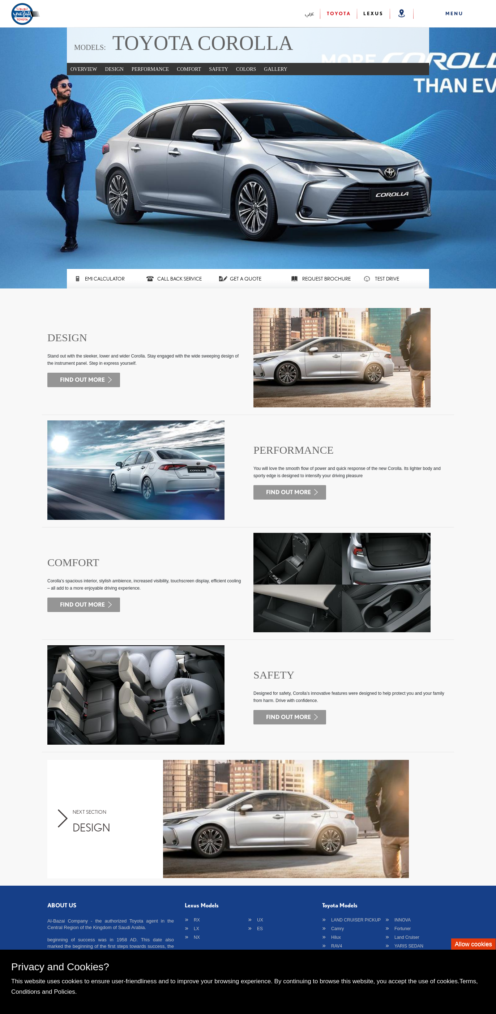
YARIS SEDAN (408, 946)
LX (196, 929)
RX (197, 920)
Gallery (275, 69)
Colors (246, 69)
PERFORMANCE (150, 69)
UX (260, 920)
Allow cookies (473, 944)
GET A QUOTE (245, 278)
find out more (82, 379)
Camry (337, 929)
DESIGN (114, 69)
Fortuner (402, 929)
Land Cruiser (406, 937)
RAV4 (336, 946)
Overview (83, 69)
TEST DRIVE (387, 278)
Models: (90, 47)
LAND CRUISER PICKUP (356, 920)
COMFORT (189, 69)
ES (260, 929)
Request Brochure (326, 278)
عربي (309, 13)
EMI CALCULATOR (105, 278)
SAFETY (218, 69)
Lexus (373, 13)
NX (197, 937)
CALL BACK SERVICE (179, 278)
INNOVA (402, 920)
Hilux (336, 937)
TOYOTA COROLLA (202, 43)
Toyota (339, 13)
